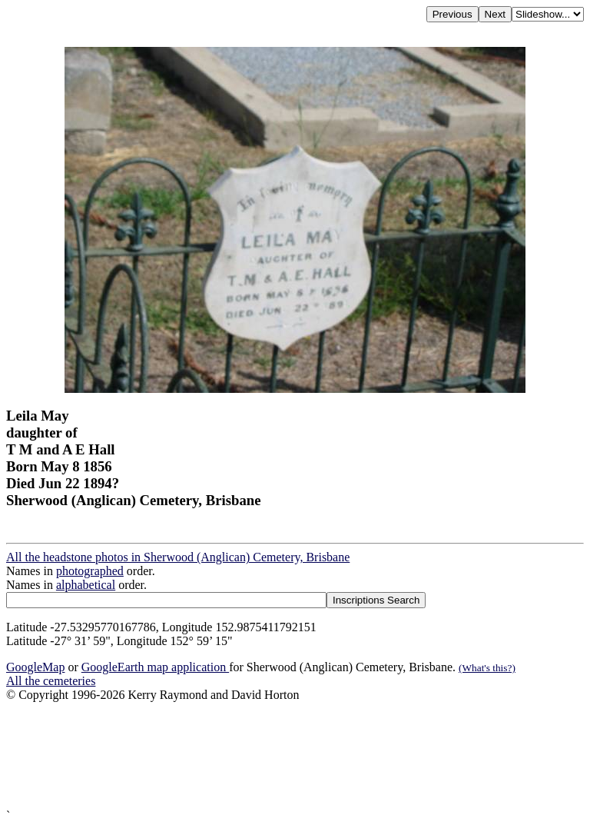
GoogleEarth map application (155, 667)
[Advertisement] (295, 755)
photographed (90, 570)
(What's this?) (487, 668)
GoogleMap (35, 667)
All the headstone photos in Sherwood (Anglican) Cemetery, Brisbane (178, 557)
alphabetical (85, 584)
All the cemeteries (50, 680)
